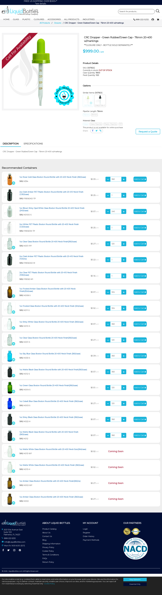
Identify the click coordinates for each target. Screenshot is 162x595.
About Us (46, 535)
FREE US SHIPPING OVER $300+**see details (40, 2)
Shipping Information (51, 546)
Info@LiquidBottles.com (14, 545)
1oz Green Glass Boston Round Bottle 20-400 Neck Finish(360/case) (48, 388)
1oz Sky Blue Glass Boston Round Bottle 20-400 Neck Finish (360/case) (49, 356)
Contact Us (47, 539)
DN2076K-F (100, 103)
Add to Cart (140, 182)
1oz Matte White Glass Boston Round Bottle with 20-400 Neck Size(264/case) (52, 452)
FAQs (44, 561)
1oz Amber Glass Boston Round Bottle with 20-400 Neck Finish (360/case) (51, 500)
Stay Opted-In (135, 579)
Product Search (136, 11)
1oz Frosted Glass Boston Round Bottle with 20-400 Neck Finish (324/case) (51, 309)
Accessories (54, 19)
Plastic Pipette (110, 127)
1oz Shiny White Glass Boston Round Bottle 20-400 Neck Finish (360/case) (51, 325)
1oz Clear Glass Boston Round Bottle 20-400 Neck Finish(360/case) (48, 244)
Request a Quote (148, 134)
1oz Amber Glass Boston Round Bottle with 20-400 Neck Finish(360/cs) (49, 484)
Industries (89, 19)
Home (6, 19)
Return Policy (48, 565)
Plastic (26, 19)
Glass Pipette (96, 127)
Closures (39, 19)
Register (86, 535)
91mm (94, 117)
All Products (71, 19)
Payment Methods (91, 543)
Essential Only (135, 584)
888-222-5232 (141, 19)
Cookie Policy (48, 554)
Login (85, 532)
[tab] (10, 147)
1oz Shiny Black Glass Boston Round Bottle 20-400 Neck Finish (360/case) (51, 420)
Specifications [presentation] (33, 146)
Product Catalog (49, 532)
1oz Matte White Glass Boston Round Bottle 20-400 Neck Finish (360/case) (51, 468)
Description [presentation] (11, 146)
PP (120, 127)
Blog (44, 543)
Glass (16, 19)
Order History (88, 539)
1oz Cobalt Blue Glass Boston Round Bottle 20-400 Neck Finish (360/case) (51, 404)
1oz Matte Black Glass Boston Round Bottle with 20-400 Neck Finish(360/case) (53, 372)
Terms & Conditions (50, 557)
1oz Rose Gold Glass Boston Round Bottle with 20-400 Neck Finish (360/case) (52, 180)
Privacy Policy (48, 550)
